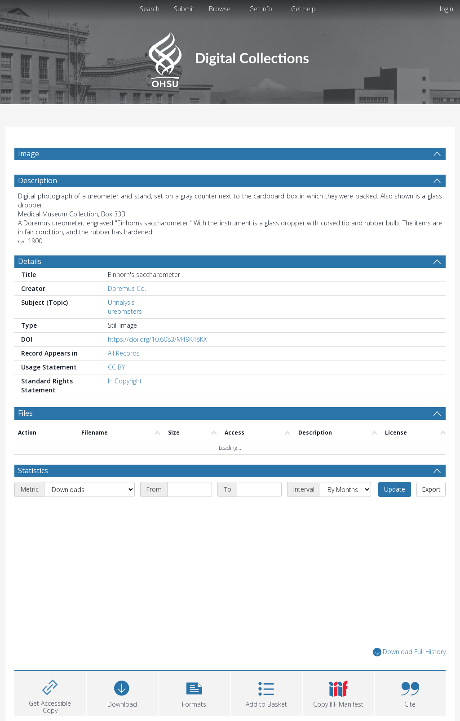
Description (37, 180)
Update (394, 489)
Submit (184, 8)
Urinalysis (121, 302)
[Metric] (89, 489)
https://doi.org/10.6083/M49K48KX (157, 339)
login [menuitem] (446, 8)
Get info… (263, 8)
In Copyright (125, 381)
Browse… (222, 8)
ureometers (125, 311)
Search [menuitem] (149, 8)
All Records (124, 353)
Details (29, 261)
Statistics (33, 470)
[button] (194, 692)
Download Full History (409, 652)
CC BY (116, 367)
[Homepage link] (230, 56)
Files (25, 413)
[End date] (259, 489)
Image (28, 153)
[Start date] (189, 489)
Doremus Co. (127, 288)
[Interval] (345, 489)
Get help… (305, 8)
